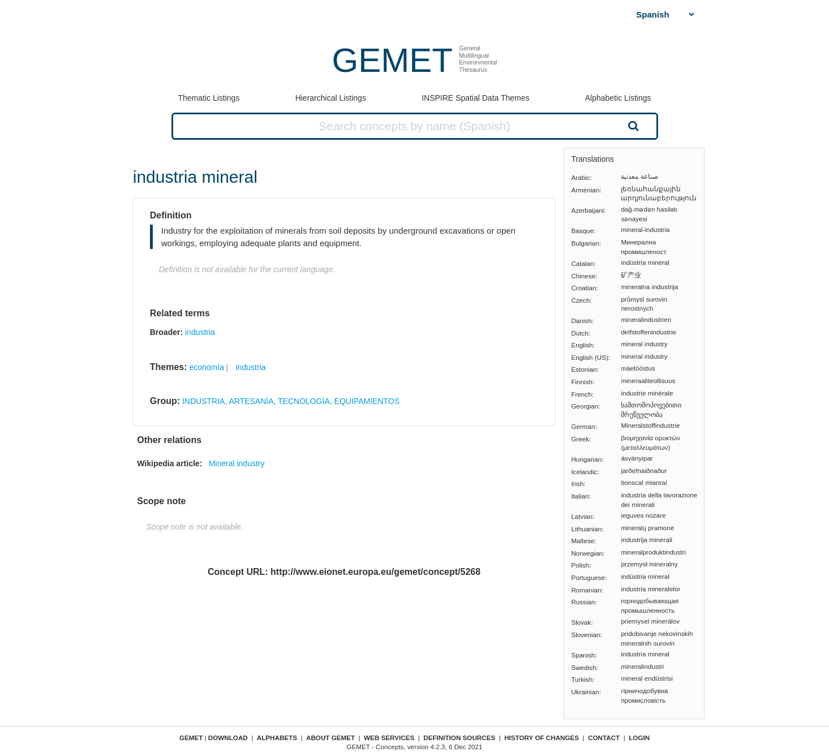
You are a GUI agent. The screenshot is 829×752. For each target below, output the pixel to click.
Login (639, 737)
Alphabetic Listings (618, 97)
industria (200, 332)
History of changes (541, 737)
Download (228, 737)
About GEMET (330, 737)
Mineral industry (237, 463)
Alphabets (277, 737)
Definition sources (459, 737)
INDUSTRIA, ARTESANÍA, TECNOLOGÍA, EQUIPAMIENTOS (291, 401)
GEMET (392, 60)
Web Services (389, 737)
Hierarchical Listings (330, 97)
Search (632, 125)
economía (206, 367)
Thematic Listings (208, 97)
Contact (604, 737)
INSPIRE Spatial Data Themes (475, 97)
